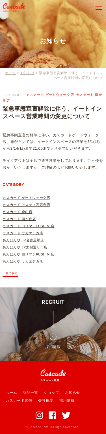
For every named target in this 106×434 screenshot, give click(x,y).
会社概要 (46, 400)
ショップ (51, 392)
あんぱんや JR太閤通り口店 (25, 247)
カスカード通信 (19, 400)
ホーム (11, 392)
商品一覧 (30, 392)
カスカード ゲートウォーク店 (50, 94)
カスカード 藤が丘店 (19, 219)
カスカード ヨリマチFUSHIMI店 (28, 226)
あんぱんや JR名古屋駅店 (23, 240)
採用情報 (67, 400)
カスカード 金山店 (17, 212)
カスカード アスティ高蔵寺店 (26, 205)
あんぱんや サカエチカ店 (23, 261)
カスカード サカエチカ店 (23, 233)
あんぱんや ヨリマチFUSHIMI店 (28, 254)
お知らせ (73, 392)
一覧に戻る (10, 273)
